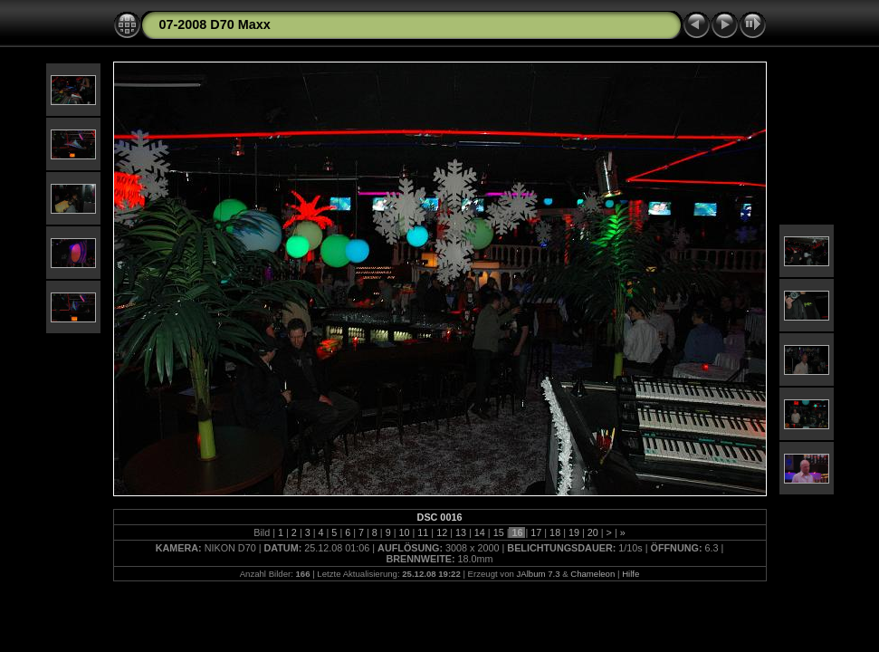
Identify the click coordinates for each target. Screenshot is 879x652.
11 (423, 532)
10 (405, 532)
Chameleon (592, 574)
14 (480, 532)
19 (574, 532)
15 (499, 532)
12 (442, 532)
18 (555, 532)
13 (461, 532)
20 (593, 532)
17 (536, 532)
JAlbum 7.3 (537, 574)
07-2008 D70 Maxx (215, 24)
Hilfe (630, 574)
